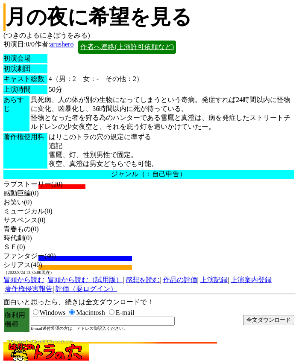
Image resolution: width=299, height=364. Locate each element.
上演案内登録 (251, 279)
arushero (61, 44)
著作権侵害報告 (29, 288)
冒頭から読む (23, 279)
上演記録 (214, 279)
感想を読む (143, 279)
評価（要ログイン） (86, 288)
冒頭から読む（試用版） (85, 279)
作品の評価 (180, 279)
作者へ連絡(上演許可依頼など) (127, 46)
